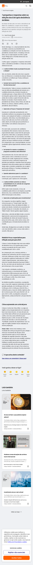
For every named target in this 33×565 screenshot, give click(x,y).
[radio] (5, 374)
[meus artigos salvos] (30, 6)
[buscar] (26, 6)
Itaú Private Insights (7, 10)
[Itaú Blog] (5, 5)
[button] (25, 1)
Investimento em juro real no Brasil (13, 492)
